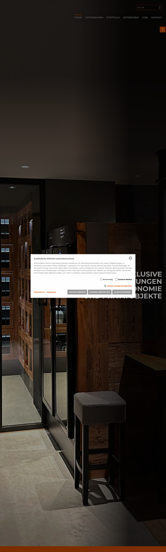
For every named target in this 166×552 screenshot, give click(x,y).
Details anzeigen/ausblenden (119, 286)
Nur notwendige (77, 292)
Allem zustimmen (122, 292)
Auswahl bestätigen (100, 292)
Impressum (51, 292)
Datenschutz (39, 292)
